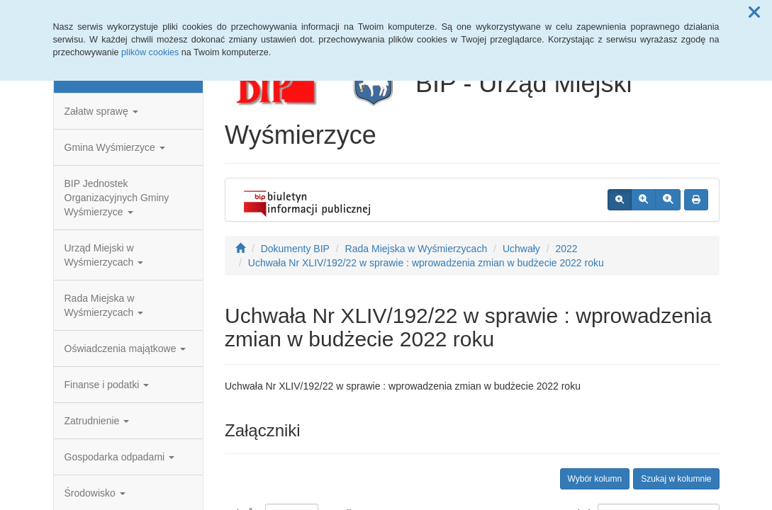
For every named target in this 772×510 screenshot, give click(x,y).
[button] (754, 13)
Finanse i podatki (107, 384)
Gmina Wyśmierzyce (115, 147)
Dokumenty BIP (295, 248)
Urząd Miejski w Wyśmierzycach (104, 255)
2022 (566, 248)
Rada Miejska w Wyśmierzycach (104, 305)
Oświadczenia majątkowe (125, 348)
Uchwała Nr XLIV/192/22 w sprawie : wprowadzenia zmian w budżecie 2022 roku (426, 262)
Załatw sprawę (101, 111)
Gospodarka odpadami (120, 457)
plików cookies (150, 52)
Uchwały (521, 248)
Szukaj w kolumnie (676, 479)
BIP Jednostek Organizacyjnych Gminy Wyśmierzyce (117, 197)
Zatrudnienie (97, 420)
